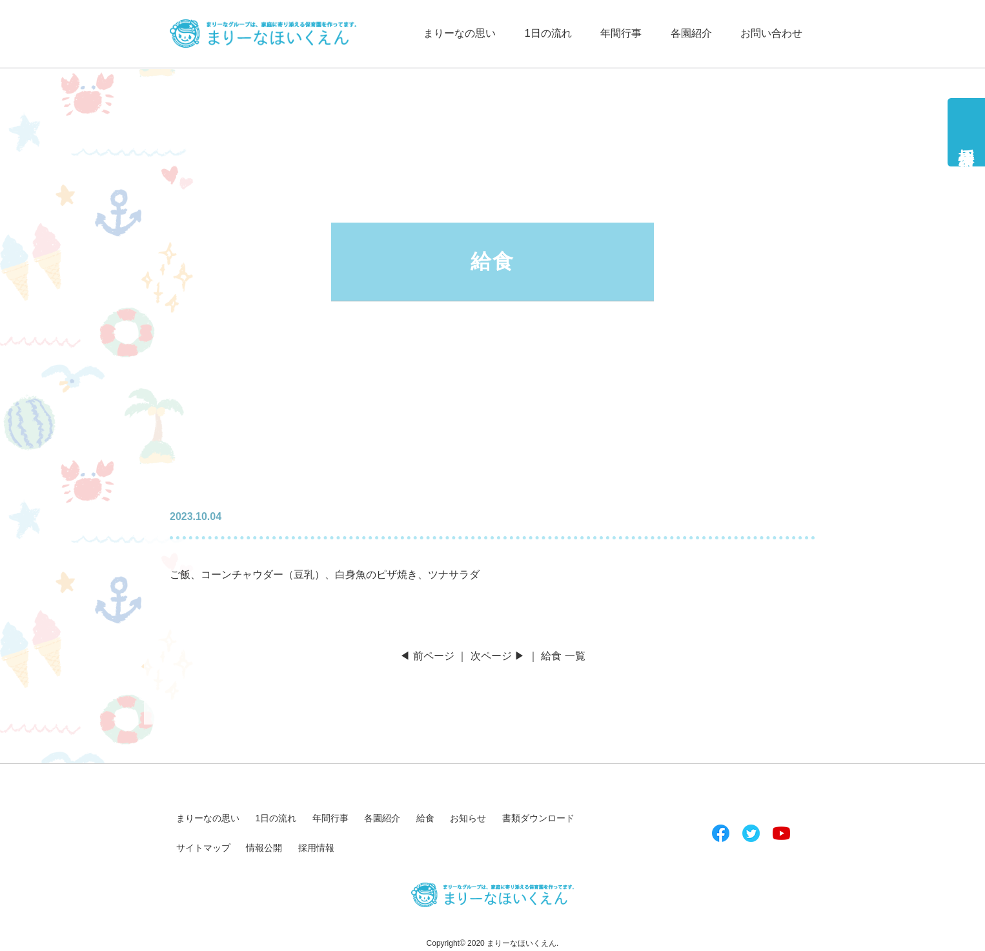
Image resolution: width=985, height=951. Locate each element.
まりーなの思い (459, 33)
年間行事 (621, 33)
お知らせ (468, 818)
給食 (425, 818)
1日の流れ (548, 33)
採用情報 (966, 140)
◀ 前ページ (427, 655)
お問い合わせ (771, 33)
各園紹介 (691, 33)
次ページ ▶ (498, 655)
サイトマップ (203, 848)
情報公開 (264, 848)
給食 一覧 (563, 655)
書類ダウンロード (538, 818)
